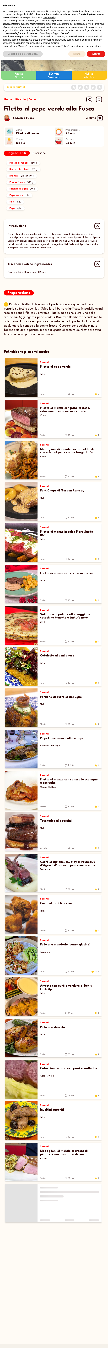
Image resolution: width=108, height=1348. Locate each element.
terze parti (53, 20)
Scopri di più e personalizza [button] (23, 54)
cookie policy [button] (49, 17)
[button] (99, 99)
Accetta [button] (96, 54)
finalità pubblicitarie (21, 30)
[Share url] (89, 99)
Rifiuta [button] (77, 54)
